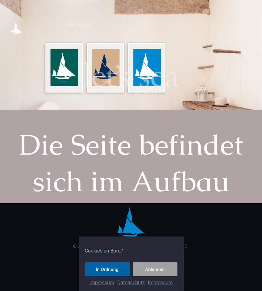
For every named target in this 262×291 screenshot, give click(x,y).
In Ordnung (107, 269)
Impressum (101, 282)
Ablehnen (154, 269)
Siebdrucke (78, 18)
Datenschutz (131, 282)
